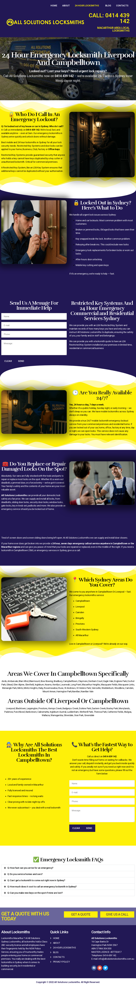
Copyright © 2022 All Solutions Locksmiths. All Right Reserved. (68, 982)
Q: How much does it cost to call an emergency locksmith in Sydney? (42, 886)
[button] (68, 868)
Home (54, 5)
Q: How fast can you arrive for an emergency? (30, 868)
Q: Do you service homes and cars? (25, 874)
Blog (108, 5)
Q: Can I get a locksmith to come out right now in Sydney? (36, 880)
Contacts (122, 5)
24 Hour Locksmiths (87, 5)
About (66, 5)
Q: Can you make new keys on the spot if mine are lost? (35, 892)
